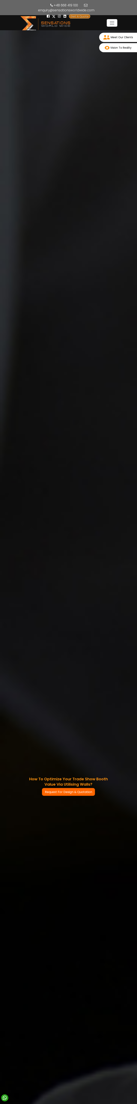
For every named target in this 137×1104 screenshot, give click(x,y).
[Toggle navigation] (112, 23)
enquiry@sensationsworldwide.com (66, 10)
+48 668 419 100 (66, 5)
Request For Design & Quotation (68, 792)
